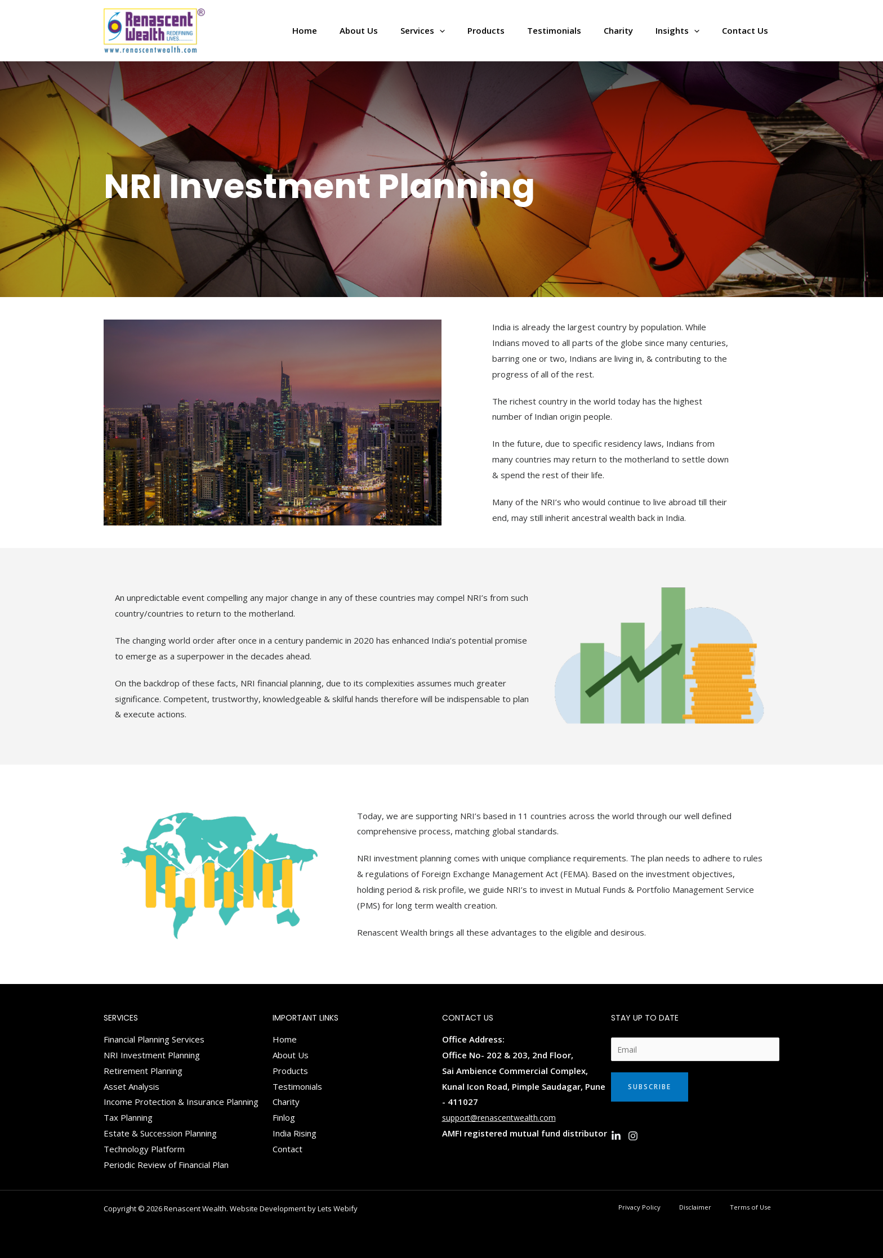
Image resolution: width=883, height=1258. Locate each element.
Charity (286, 1101)
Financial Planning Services (154, 1039)
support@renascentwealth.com (503, 1117)
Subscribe (649, 1088)
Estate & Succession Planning (160, 1133)
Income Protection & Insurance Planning (181, 1101)
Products (290, 1070)
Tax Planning (128, 1117)
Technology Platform (144, 1148)
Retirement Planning (143, 1070)
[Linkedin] (616, 1138)
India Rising (294, 1133)
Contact (287, 1148)
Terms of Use (758, 1207)
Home (285, 1039)
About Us (291, 1055)
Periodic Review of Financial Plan (166, 1164)
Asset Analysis (131, 1086)
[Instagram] (633, 1138)
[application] (470, 31)
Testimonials (297, 1086)
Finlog (284, 1117)
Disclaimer (713, 1207)
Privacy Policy (667, 1207)
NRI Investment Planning (152, 1055)
